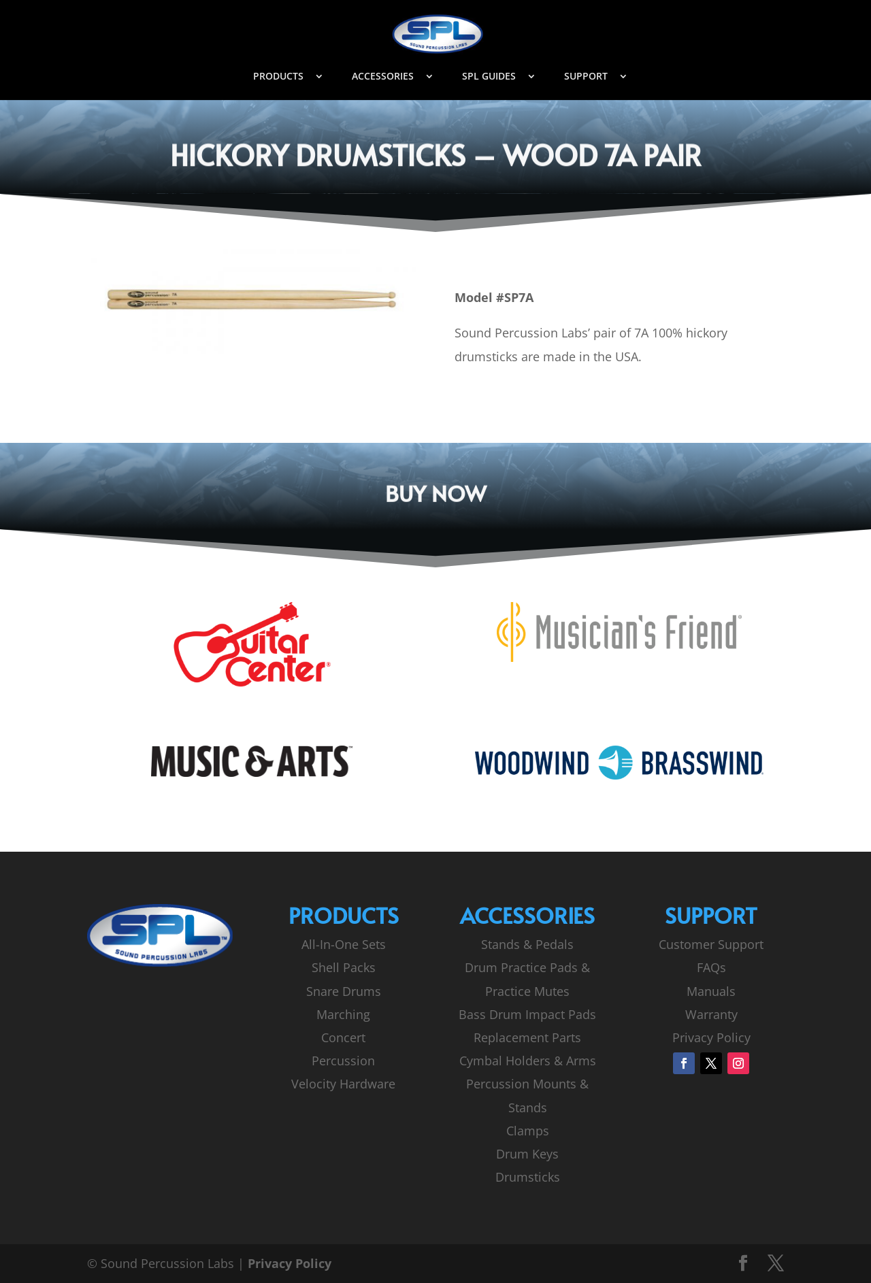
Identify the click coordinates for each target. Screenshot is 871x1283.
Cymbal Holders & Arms (527, 1060)
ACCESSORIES (383, 76)
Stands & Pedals (527, 944)
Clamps (527, 1130)
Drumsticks (527, 1177)
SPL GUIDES (489, 76)
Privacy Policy (711, 1037)
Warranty (711, 1014)
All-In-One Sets (343, 944)
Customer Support (711, 944)
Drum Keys (527, 1154)
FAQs (711, 967)
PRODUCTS (278, 76)
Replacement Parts (527, 1037)
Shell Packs (344, 967)
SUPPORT (586, 76)
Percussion (343, 1060)
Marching (343, 1014)
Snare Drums (343, 991)
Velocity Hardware (343, 1084)
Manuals (711, 991)
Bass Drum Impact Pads (527, 1014)
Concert (343, 1037)
